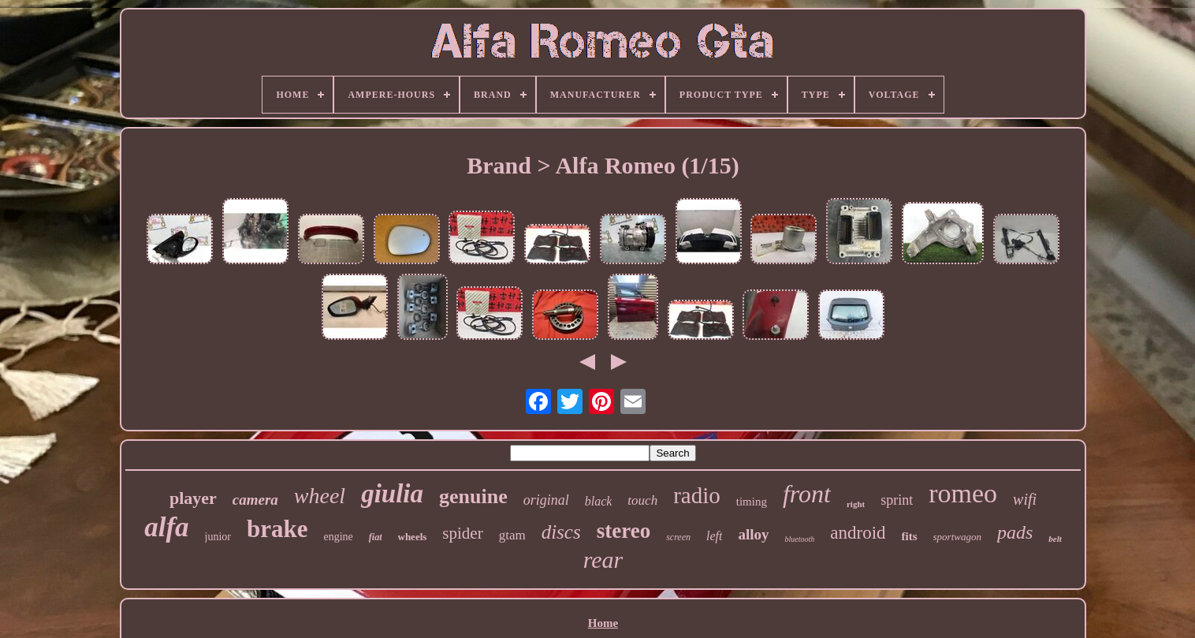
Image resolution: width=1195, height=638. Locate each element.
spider (462, 533)
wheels (412, 537)
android (857, 533)
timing (751, 501)
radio (696, 495)
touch (642, 500)
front (807, 493)
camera (255, 499)
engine (338, 537)
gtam (512, 535)
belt (1055, 538)
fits (910, 536)
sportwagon (957, 537)
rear (603, 560)
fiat (375, 537)
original (546, 500)
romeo (963, 493)
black (598, 501)
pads (1015, 532)
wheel (319, 495)
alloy (753, 534)
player (193, 498)
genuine (473, 496)
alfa (166, 527)
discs (561, 532)
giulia (392, 493)
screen (678, 537)
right (856, 504)
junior (218, 537)
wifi (1025, 499)
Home (603, 623)
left (714, 536)
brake (277, 529)
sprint (896, 500)
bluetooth (800, 539)
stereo (623, 531)
